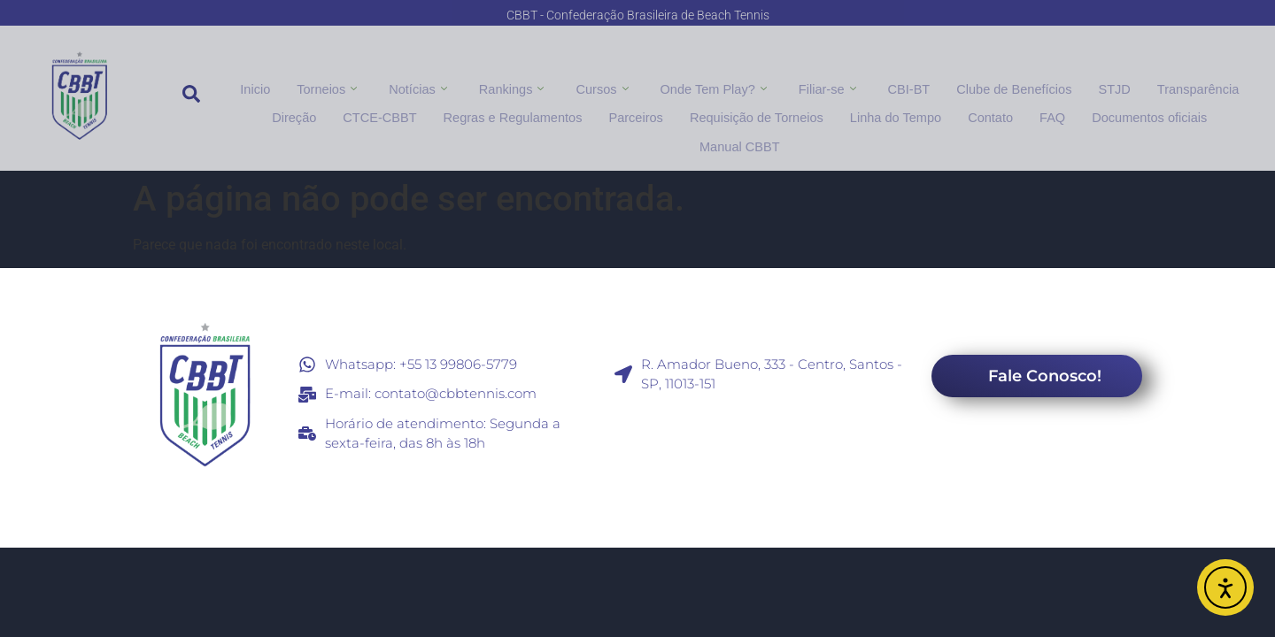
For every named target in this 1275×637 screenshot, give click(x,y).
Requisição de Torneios (703, 110)
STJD (1106, 87)
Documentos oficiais (1086, 110)
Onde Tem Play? (715, 87)
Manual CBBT (1206, 110)
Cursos (606, 87)
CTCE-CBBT (338, 110)
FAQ (991, 110)
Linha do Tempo (839, 110)
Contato (931, 110)
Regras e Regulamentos (467, 110)
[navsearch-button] (191, 98)
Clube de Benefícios (1009, 87)
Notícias (426, 87)
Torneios (336, 87)
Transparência (1187, 87)
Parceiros (586, 110)
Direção (255, 110)
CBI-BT (906, 87)
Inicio (267, 87)
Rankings (517, 87)
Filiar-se (826, 87)
